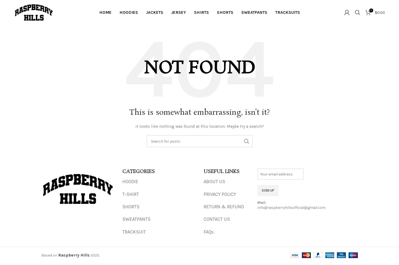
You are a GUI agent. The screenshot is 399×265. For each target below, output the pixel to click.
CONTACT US (217, 221)
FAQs (209, 233)
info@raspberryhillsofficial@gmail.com (291, 209)
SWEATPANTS (136, 221)
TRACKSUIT (134, 233)
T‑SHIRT (130, 196)
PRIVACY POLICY (220, 196)
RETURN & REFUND (224, 208)
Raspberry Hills (74, 256)
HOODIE (130, 183)
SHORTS (130, 208)
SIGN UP (268, 192)
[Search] (357, 13)
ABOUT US (214, 183)
